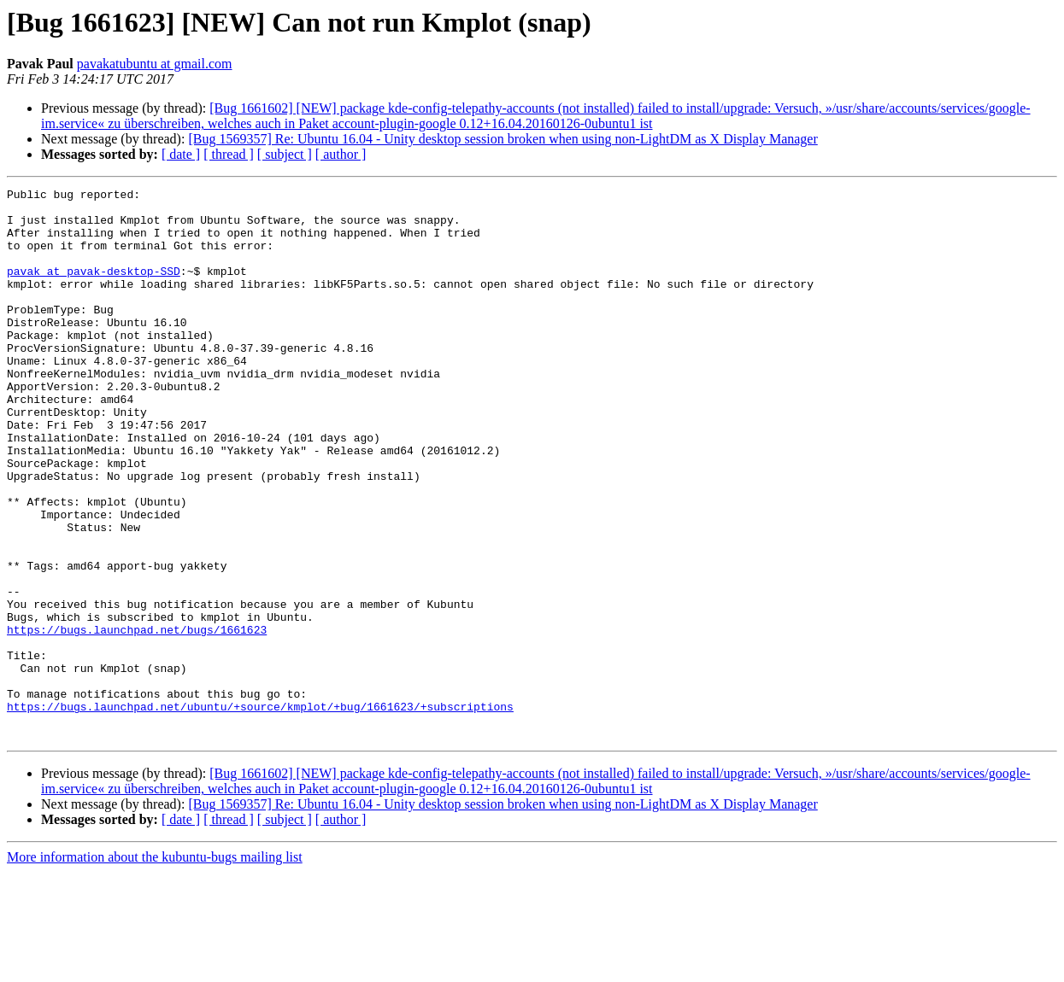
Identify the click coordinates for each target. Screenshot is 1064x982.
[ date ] (181, 154)
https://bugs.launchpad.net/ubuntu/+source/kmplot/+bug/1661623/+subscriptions (260, 811)
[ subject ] (284, 154)
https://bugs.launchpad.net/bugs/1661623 (137, 719)
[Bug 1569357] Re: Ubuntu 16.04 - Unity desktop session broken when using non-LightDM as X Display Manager (502, 139)
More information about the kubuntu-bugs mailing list (155, 967)
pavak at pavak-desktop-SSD (93, 288)
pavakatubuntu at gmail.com (154, 63)
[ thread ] (228, 154)
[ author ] (341, 154)
